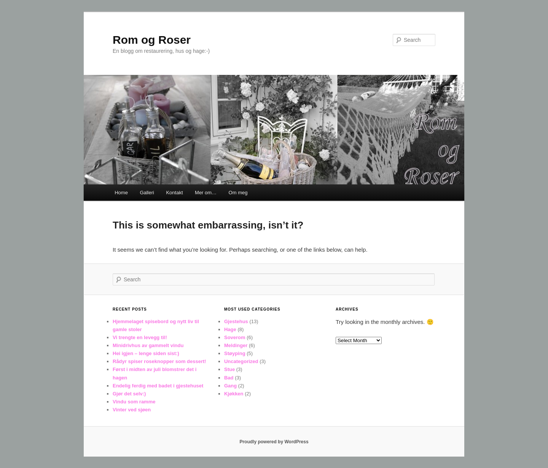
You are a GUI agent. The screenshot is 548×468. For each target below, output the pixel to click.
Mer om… (206, 192)
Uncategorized (241, 361)
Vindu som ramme (134, 402)
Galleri (147, 192)
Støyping (234, 353)
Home (121, 192)
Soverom (234, 337)
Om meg (238, 192)
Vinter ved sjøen (132, 409)
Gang (230, 386)
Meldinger (235, 345)
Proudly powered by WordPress (273, 441)
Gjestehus (236, 321)
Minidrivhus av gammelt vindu (148, 345)
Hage (230, 329)
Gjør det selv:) (129, 394)
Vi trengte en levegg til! (140, 337)
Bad (229, 378)
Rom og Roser (152, 39)
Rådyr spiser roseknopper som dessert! (159, 361)
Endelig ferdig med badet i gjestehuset (158, 386)
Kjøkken (234, 394)
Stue (229, 369)
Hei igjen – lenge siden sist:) (146, 353)
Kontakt (174, 192)
